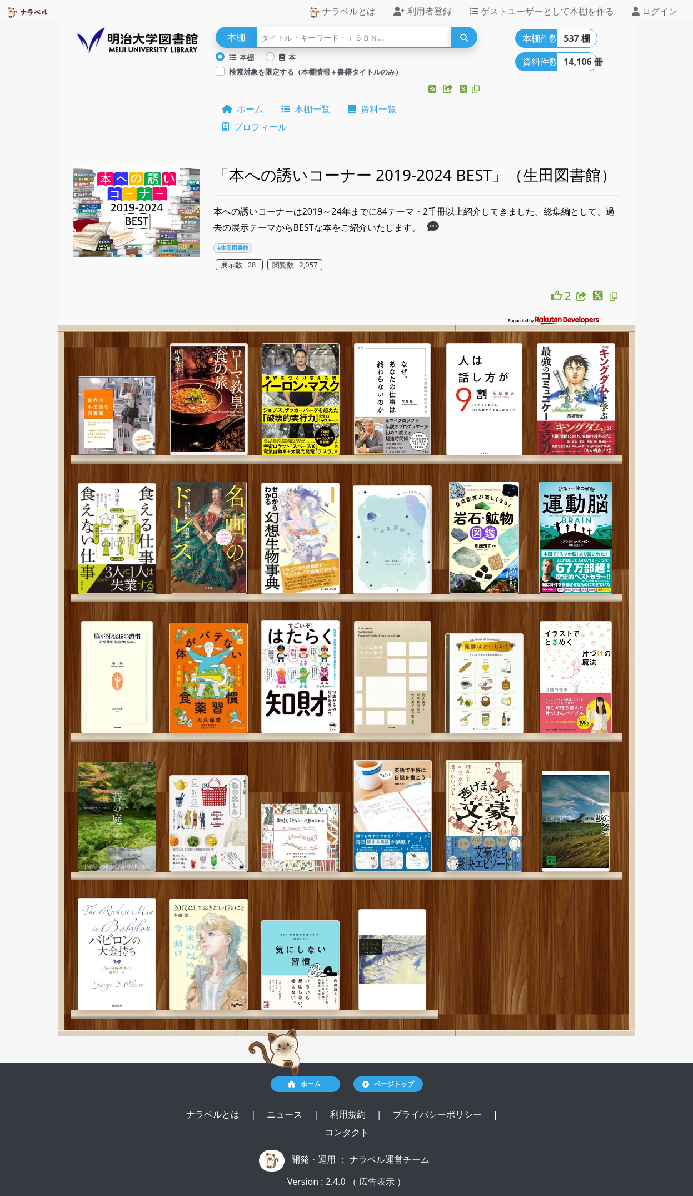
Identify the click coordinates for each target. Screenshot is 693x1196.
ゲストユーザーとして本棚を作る (542, 11)
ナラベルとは (342, 11)
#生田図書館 (232, 247)
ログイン (654, 11)
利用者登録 (422, 11)
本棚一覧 (305, 109)
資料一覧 (372, 109)
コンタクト (347, 1132)
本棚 (242, 57)
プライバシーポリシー (438, 1114)
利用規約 (349, 1114)
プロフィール (254, 127)
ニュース (286, 1114)
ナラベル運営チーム (390, 1159)
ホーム (242, 109)
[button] (433, 89)
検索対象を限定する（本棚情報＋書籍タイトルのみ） (315, 72)
